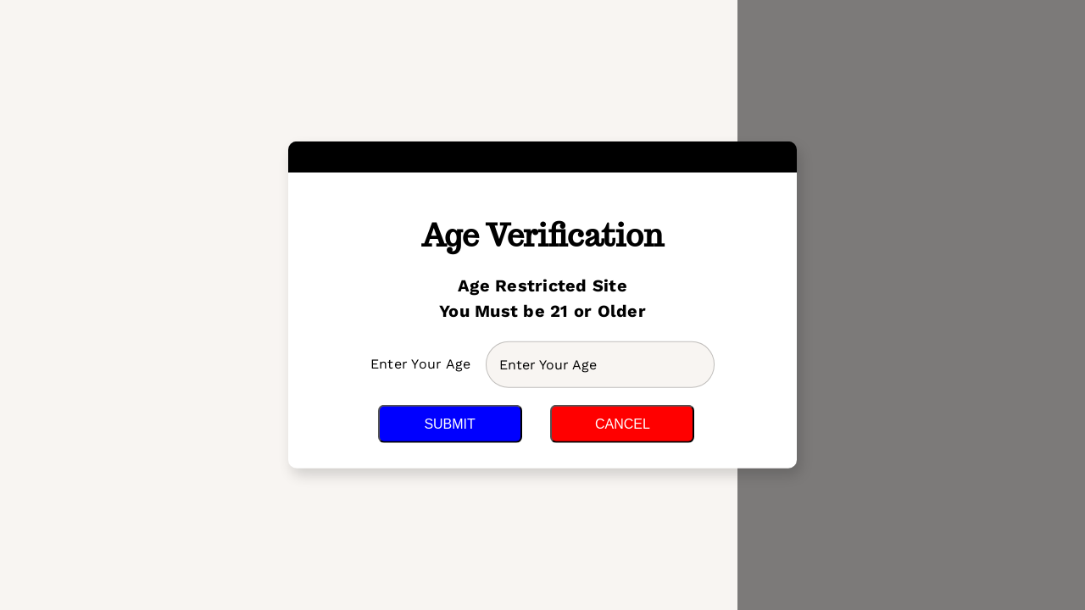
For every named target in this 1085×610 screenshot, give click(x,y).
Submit (449, 424)
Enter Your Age (423, 364)
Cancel (622, 424)
